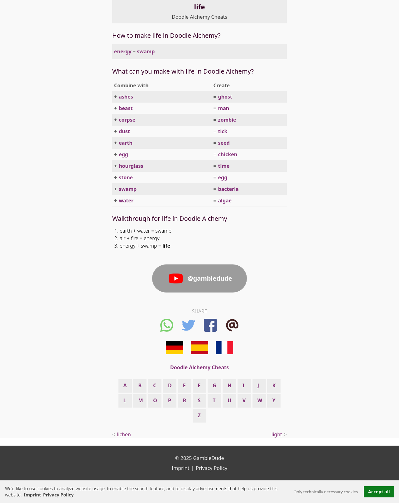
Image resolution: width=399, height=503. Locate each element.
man (223, 108)
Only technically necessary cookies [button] (326, 492)
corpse (127, 119)
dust (124, 131)
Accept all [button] (379, 492)
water (126, 200)
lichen (124, 434)
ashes (126, 96)
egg (123, 154)
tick (223, 131)
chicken (228, 154)
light (277, 434)
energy (123, 51)
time (224, 165)
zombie (227, 119)
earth (125, 142)
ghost (225, 96)
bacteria (228, 189)
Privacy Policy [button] (58, 495)
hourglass (131, 165)
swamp (146, 51)
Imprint (32, 495)
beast (125, 108)
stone (126, 177)
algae (225, 200)
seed (224, 142)
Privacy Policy (211, 468)
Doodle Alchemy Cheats (199, 16)
